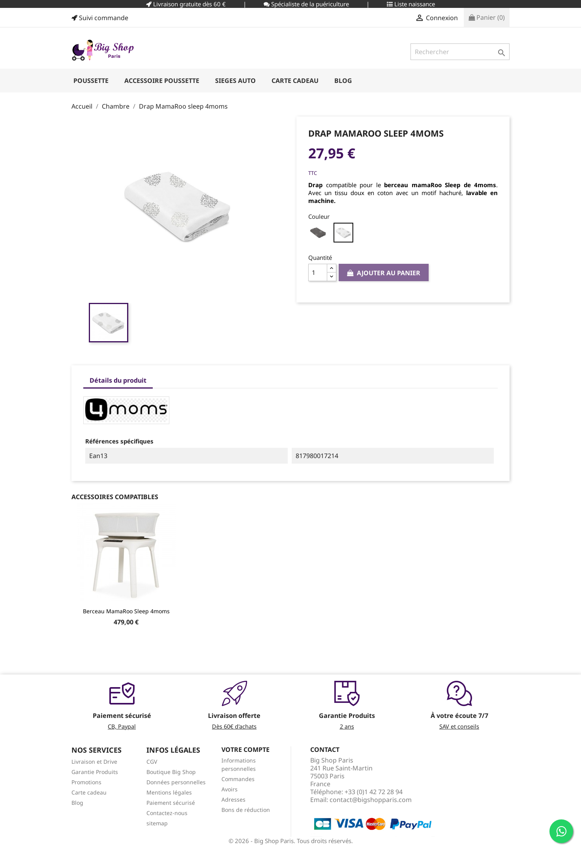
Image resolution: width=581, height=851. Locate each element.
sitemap (157, 823)
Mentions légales (169, 792)
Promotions (86, 782)
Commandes (238, 779)
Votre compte (245, 749)
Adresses (233, 799)
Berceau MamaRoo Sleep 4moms (126, 611)
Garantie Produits (94, 772)
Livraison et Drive (94, 761)
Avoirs (229, 789)
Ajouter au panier (383, 273)
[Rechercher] (460, 51)
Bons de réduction (245, 809)
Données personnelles (176, 782)
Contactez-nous (166, 813)
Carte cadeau (89, 792)
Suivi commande (99, 17)
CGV (151, 761)
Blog (77, 802)
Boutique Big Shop (171, 772)
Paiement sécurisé (170, 802)
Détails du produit (118, 380)
